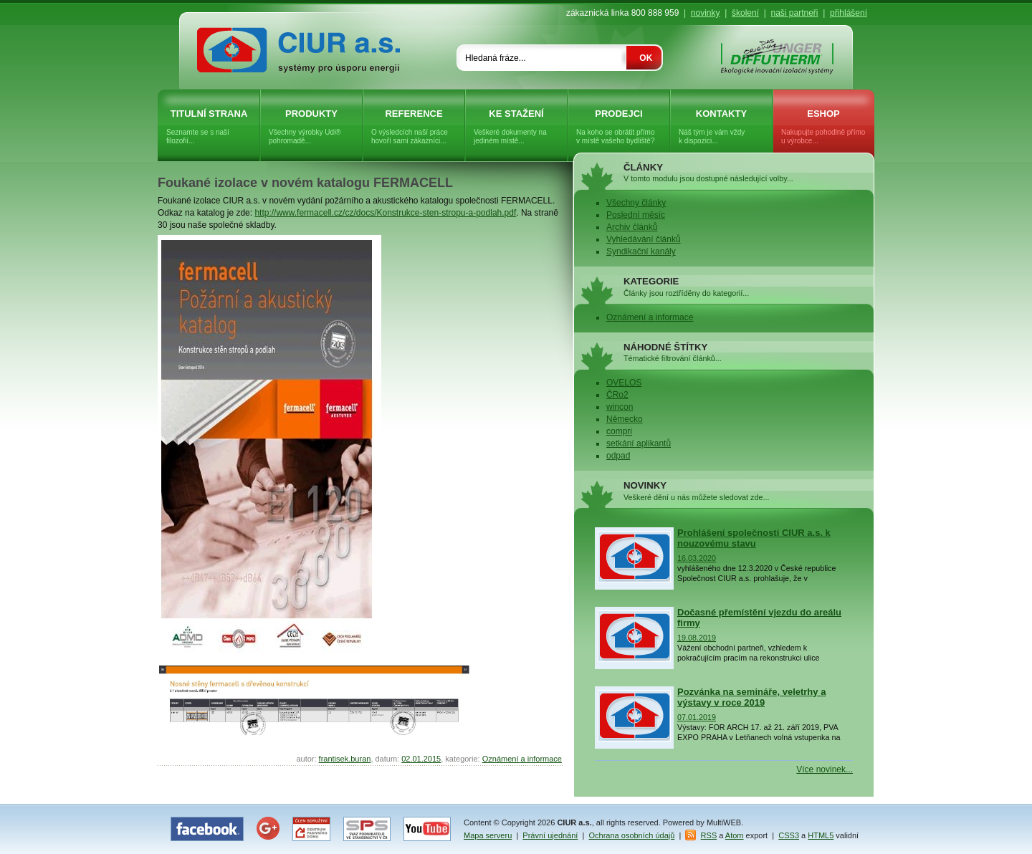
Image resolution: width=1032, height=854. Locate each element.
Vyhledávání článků (643, 239)
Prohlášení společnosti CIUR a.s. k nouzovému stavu (754, 538)
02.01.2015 (421, 758)
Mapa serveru (488, 835)
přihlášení (848, 13)
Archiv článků (631, 227)
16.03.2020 (696, 558)
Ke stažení (516, 126)
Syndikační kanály (641, 251)
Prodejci (618, 126)
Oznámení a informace (522, 758)
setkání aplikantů (638, 443)
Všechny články (636, 203)
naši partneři (794, 13)
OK (645, 58)
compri (619, 431)
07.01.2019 (696, 717)
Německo (624, 419)
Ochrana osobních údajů (632, 835)
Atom (734, 835)
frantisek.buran (345, 758)
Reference (414, 126)
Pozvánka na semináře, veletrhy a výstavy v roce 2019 (751, 697)
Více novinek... (824, 769)
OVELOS (623, 383)
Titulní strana (209, 126)
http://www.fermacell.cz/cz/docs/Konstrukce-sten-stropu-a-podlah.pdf (385, 213)
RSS (709, 835)
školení (745, 13)
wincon (619, 407)
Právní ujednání (550, 835)
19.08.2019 (696, 637)
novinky (705, 13)
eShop (823, 126)
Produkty (311, 126)
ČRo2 (617, 395)
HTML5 (820, 835)
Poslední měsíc (635, 215)
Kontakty (721, 126)
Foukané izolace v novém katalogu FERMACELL (305, 183)
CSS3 (788, 835)
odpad (618, 456)
